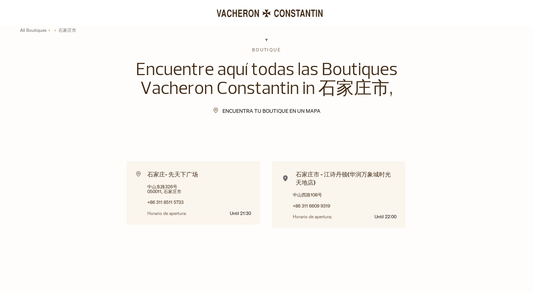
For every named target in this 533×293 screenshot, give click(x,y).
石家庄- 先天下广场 (172, 174)
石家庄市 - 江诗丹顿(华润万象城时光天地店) (343, 178)
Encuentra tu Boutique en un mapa (271, 110)
